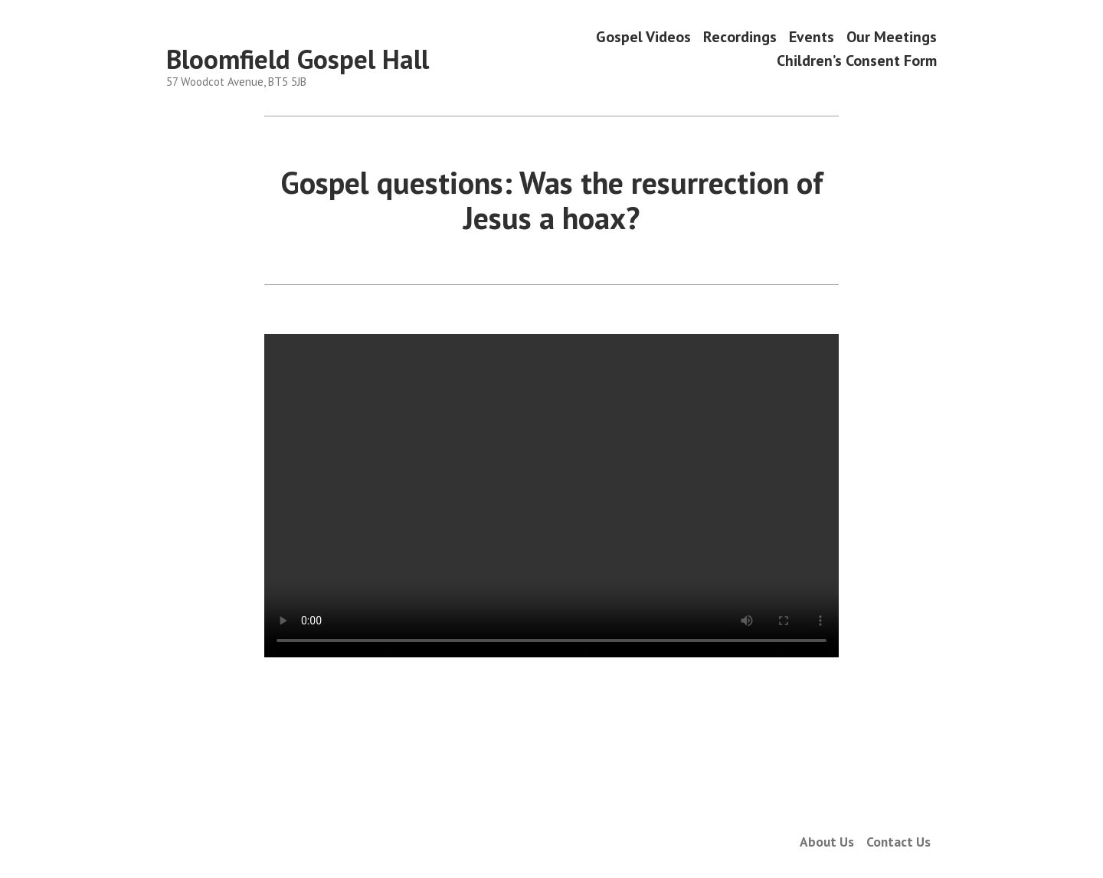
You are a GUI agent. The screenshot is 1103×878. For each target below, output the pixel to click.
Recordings (740, 36)
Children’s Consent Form (857, 61)
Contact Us (898, 841)
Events (811, 36)
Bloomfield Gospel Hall (297, 59)
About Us (827, 841)
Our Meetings (891, 36)
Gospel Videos (643, 36)
